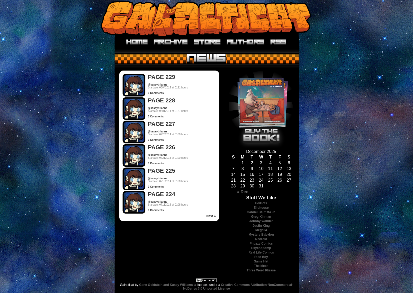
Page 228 (161, 100)
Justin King (261, 225)
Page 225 (161, 170)
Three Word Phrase (261, 270)
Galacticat (206, 18)
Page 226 (161, 147)
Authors (246, 42)
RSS (278, 42)
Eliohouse (261, 208)
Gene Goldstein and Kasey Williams (166, 285)
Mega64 (261, 230)
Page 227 (161, 124)
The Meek (261, 266)
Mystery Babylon (261, 234)
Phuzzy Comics (261, 243)
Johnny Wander (261, 221)
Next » (211, 216)
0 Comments (156, 93)
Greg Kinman (261, 216)
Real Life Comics (261, 252)
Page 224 (161, 194)
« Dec (242, 192)
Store (207, 42)
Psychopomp (261, 248)
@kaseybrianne (158, 84)
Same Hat (261, 261)
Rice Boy (261, 257)
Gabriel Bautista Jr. (261, 212)
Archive (171, 42)
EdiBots (261, 203)
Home (137, 42)
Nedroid (261, 239)
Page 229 (161, 77)
